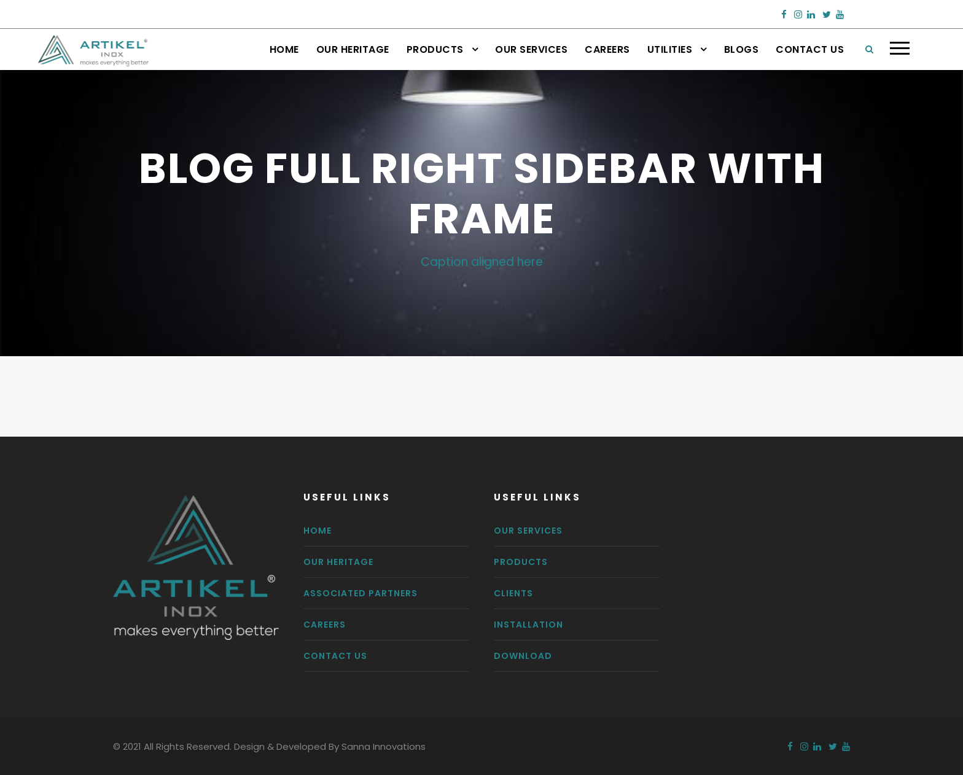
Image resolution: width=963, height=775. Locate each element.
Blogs (741, 49)
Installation (528, 624)
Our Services (531, 49)
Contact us (335, 656)
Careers (607, 49)
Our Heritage (352, 49)
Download (523, 656)
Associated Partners (360, 593)
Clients (513, 593)
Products (435, 49)
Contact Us (810, 49)
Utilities (670, 49)
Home (284, 49)
